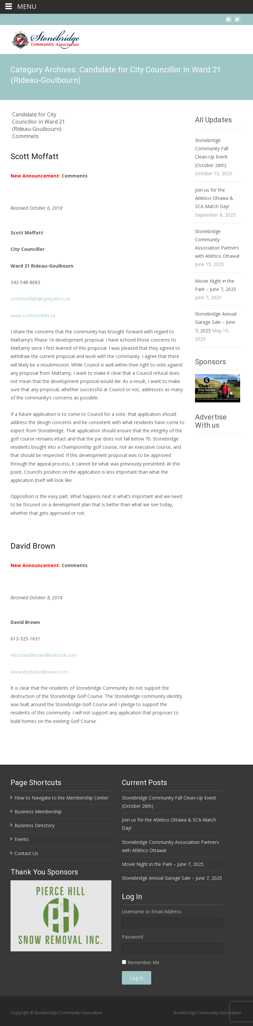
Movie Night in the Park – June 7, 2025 (163, 864)
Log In (136, 978)
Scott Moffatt (35, 156)
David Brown (33, 546)
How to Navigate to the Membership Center (61, 798)
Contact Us (26, 853)
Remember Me (143, 962)
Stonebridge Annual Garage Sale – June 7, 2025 (216, 322)
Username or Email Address (151, 911)
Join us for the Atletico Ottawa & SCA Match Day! (214, 198)
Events (21, 839)
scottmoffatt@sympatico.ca (40, 299)
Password (132, 937)
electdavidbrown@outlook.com (44, 655)
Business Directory (34, 825)
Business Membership (38, 811)
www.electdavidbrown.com (39, 672)
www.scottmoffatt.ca (33, 315)
